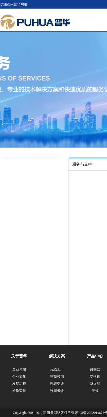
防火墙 (95, 384)
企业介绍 (19, 369)
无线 (95, 391)
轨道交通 (57, 384)
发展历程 (19, 384)
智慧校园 (57, 376)
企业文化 (19, 376)
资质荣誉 (19, 391)
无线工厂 (57, 369)
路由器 (95, 369)
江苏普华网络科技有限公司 (35, 21)
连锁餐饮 (57, 391)
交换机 (95, 376)
